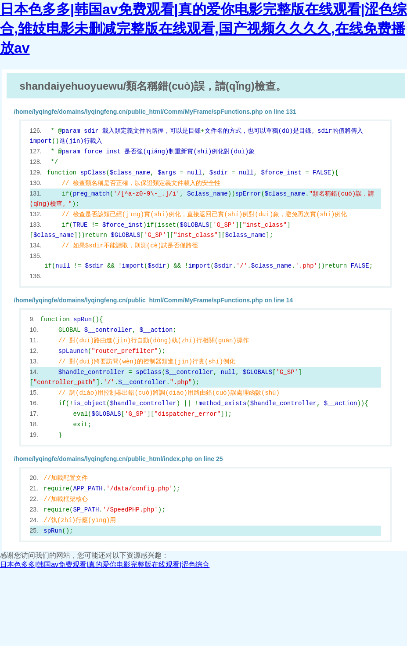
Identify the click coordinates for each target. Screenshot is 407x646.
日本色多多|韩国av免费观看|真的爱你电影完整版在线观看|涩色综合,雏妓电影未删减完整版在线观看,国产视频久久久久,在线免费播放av (203, 28)
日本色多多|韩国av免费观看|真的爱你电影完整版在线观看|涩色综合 (104, 564)
